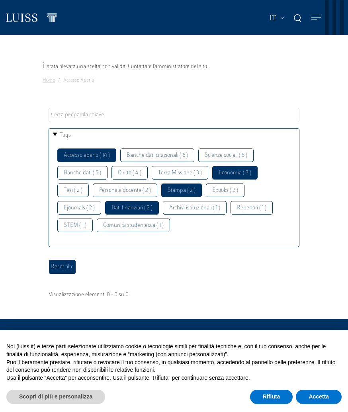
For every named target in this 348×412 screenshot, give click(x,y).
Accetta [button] (319, 396)
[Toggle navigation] (316, 18)
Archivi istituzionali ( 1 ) (194, 208)
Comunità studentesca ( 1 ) (133, 225)
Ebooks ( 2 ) (225, 190)
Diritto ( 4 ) (129, 173)
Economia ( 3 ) (235, 173)
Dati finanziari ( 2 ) (131, 208)
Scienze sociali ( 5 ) (226, 155)
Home (49, 80)
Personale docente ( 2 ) (125, 190)
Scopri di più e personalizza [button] (55, 396)
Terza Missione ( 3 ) (180, 173)
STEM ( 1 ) (75, 225)
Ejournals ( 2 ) (79, 208)
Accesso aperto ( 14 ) (87, 155)
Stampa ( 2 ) (182, 190)
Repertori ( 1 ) (251, 208)
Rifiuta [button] (271, 396)
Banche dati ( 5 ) (82, 173)
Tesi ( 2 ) (73, 190)
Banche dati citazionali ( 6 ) (157, 155)
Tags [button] (65, 135)
